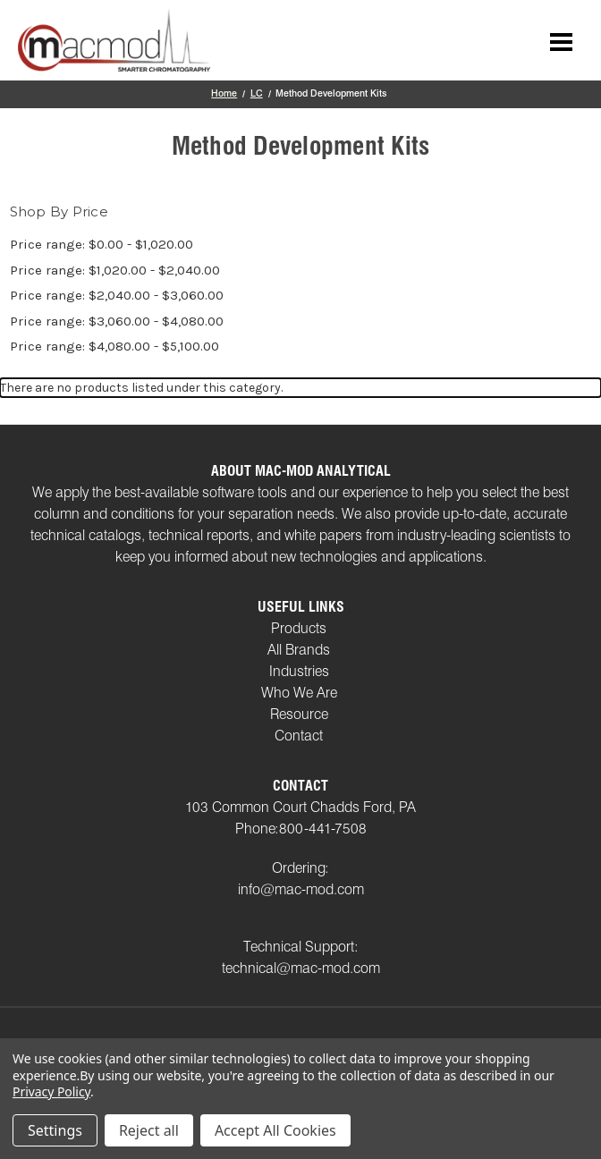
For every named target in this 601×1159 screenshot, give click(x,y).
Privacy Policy (51, 1091)
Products (298, 628)
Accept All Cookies (275, 1130)
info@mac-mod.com (301, 889)
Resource (299, 714)
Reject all (149, 1130)
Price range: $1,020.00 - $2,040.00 (115, 270)
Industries (299, 671)
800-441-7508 (323, 828)
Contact (299, 735)
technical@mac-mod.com (301, 968)
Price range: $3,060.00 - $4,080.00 (117, 321)
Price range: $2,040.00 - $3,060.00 (117, 295)
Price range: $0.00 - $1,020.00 (101, 244)
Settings (55, 1130)
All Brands (298, 649)
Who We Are (299, 692)
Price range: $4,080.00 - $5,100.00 (114, 346)
